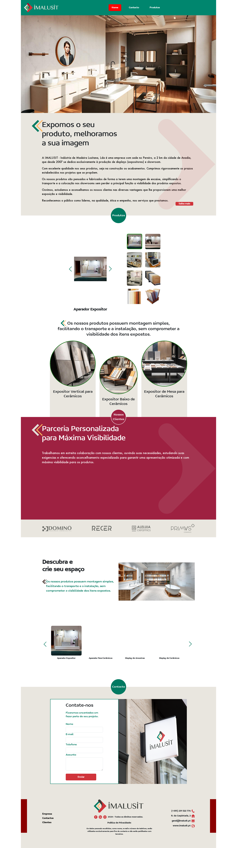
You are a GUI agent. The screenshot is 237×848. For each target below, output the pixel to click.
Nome (69, 724)
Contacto (134, 7)
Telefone (71, 744)
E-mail (69, 734)
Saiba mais (184, 204)
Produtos (155, 7)
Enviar (81, 777)
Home (115, 7)
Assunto (71, 755)
